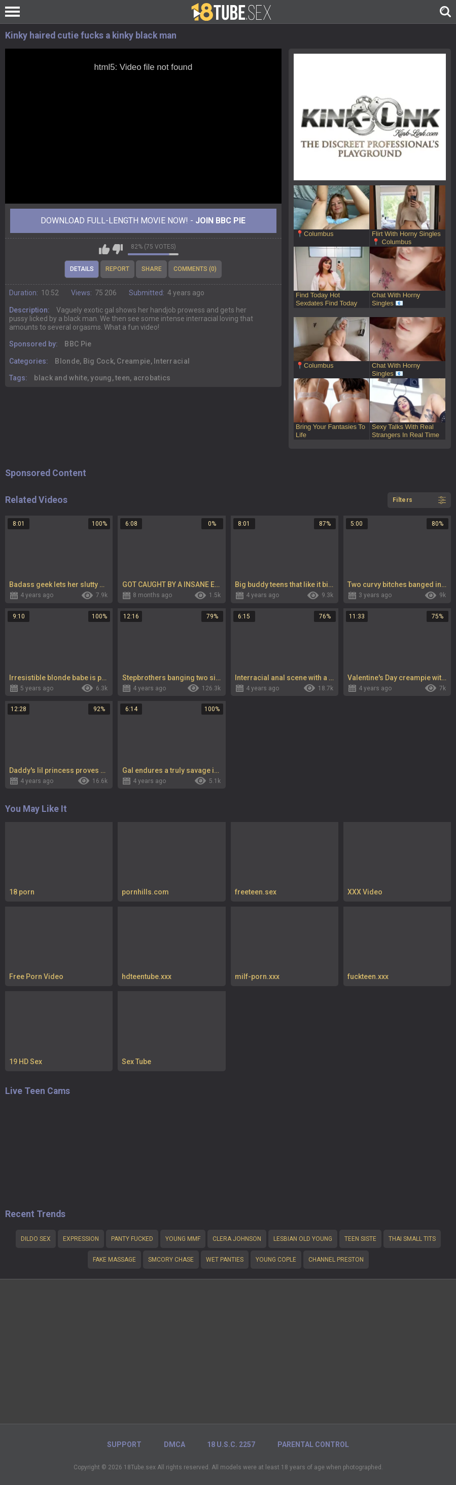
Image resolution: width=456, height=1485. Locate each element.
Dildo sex (36, 1238)
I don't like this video (117, 249)
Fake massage (114, 1259)
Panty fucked (132, 1238)
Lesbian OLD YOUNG (302, 1238)
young (101, 378)
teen (122, 378)
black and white (60, 378)
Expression (81, 1238)
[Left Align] (15, 11)
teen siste (360, 1238)
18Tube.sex (140, 1467)
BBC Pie (77, 344)
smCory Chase (171, 1259)
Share (152, 268)
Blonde (67, 361)
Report (117, 268)
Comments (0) (195, 268)
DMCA (174, 1444)
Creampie (133, 361)
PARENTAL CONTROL (313, 1444)
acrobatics (152, 378)
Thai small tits (412, 1238)
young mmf (182, 1238)
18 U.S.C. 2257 (231, 1444)
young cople (276, 1259)
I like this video (104, 249)
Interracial (172, 361)
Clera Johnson (237, 1238)
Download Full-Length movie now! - (143, 220)
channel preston (336, 1259)
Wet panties (224, 1259)
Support (124, 1444)
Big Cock (98, 361)
